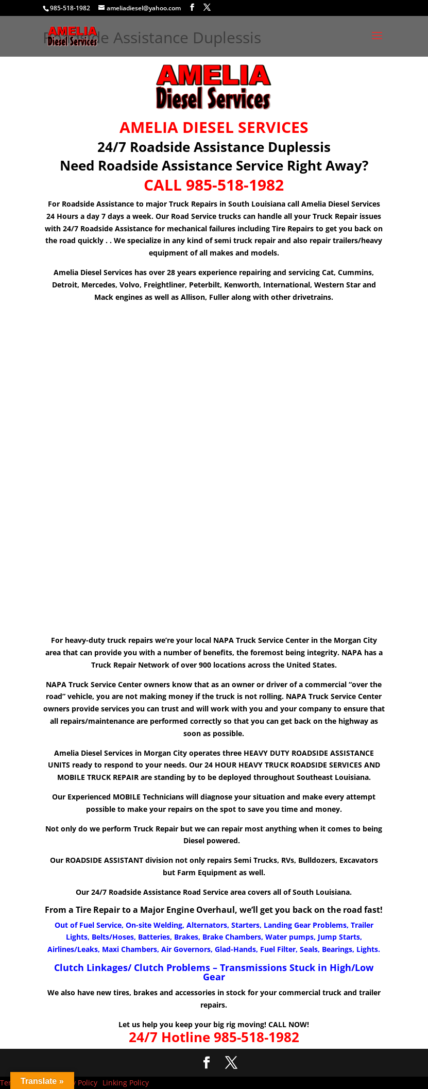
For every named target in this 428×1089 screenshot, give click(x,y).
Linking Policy (125, 1082)
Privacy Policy (74, 1082)
